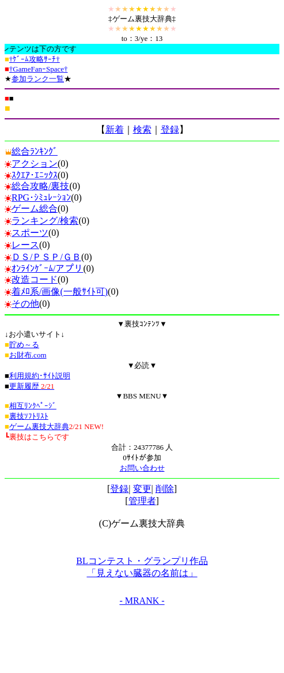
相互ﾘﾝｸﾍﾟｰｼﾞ (32, 405)
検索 (142, 129)
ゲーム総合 (35, 208)
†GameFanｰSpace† (38, 69)
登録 (170, 129)
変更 (142, 489)
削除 (165, 489)
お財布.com (28, 355)
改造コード (35, 279)
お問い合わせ (142, 468)
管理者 (142, 501)
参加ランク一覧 (38, 78)
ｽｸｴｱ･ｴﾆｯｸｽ (35, 175)
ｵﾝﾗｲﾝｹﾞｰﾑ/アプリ (47, 268)
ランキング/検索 (45, 220)
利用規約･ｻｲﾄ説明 (39, 375)
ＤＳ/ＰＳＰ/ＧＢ (46, 257)
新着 (114, 129)
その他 (25, 304)
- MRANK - (141, 601)
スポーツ (30, 233)
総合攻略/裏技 (40, 186)
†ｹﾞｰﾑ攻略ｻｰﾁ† (34, 59)
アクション (35, 163)
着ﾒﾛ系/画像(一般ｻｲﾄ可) (60, 291)
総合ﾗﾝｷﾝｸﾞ (31, 151)
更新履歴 (31, 386)
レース (25, 245)
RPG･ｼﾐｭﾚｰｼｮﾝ (41, 197)
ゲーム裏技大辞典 (39, 426)
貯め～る (24, 344)
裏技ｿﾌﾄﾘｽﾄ (28, 416)
